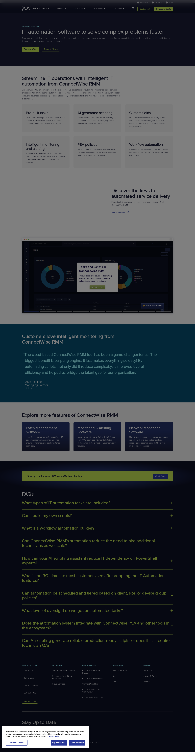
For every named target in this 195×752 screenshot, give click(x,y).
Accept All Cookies (77, 743)
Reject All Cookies (58, 743)
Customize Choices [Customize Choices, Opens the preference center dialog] (17, 743)
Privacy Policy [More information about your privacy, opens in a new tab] (54, 737)
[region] (45, 737)
